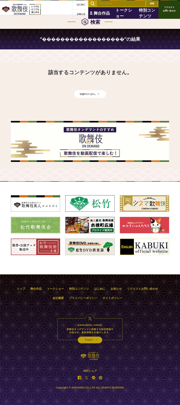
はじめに (99, 289)
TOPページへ (87, 94)
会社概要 (58, 298)
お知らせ (116, 289)
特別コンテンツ (79, 289)
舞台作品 (36, 289)
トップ (21, 289)
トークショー (55, 289)
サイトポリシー (112, 298)
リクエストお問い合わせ (142, 289)
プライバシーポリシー (83, 298)
